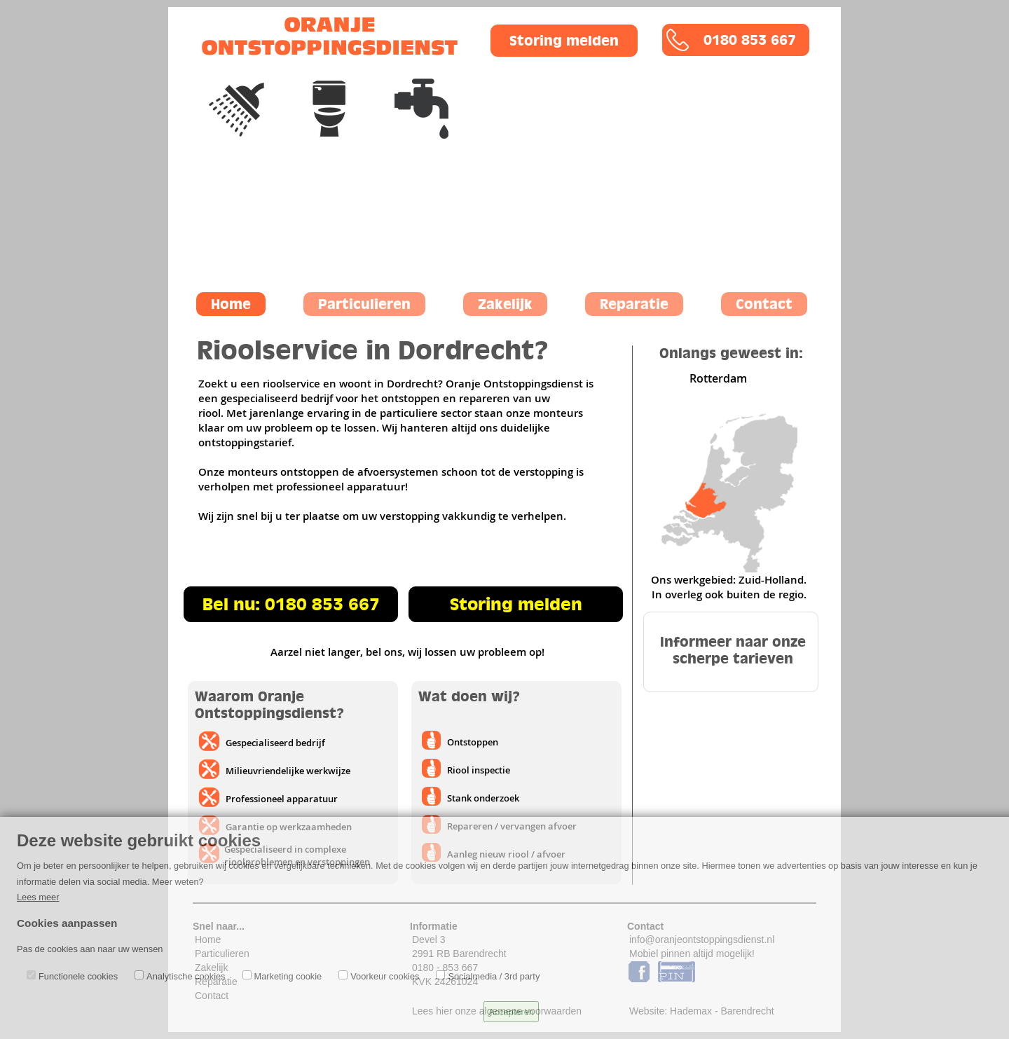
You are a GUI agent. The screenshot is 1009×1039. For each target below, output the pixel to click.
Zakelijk (505, 304)
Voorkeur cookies (384, 976)
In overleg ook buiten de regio (728, 594)
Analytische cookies (185, 976)
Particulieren (364, 304)
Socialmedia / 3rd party (494, 976)
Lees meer (38, 897)
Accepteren (511, 1012)
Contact (764, 304)
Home (231, 304)
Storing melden (564, 40)
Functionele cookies (78, 976)
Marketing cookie (288, 976)
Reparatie (634, 304)
